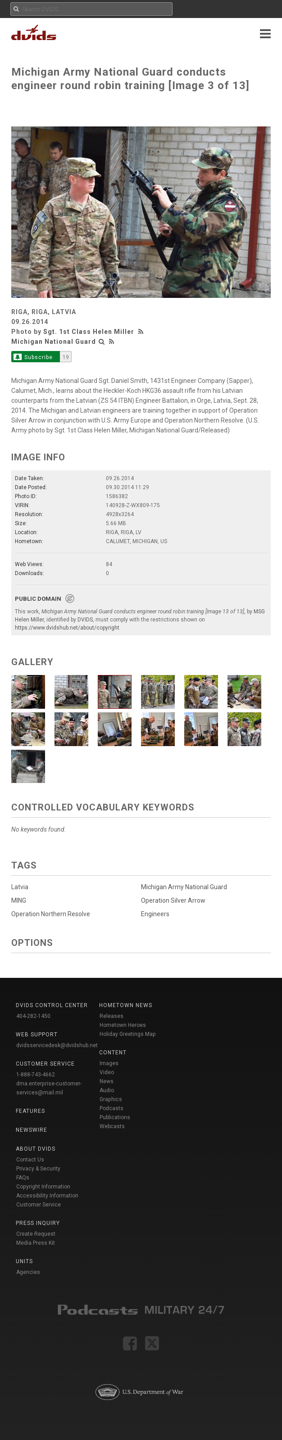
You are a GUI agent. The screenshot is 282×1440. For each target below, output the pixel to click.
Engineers (155, 914)
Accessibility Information (47, 1195)
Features (30, 1111)
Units (24, 1261)
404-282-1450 (33, 1016)
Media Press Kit (35, 1243)
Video (107, 1072)
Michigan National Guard (53, 341)
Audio (107, 1090)
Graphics (111, 1099)
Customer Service (38, 1205)
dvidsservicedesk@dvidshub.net (57, 1045)
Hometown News (125, 1005)
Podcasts (111, 1108)
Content (113, 1052)
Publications (115, 1117)
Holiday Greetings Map (128, 1034)
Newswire (31, 1130)
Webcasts (112, 1126)
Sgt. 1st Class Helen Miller (88, 331)
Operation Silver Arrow (173, 900)
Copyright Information (43, 1187)
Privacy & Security (38, 1169)
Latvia (19, 887)
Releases (111, 1016)
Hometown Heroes (123, 1025)
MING (18, 900)
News (107, 1081)
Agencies (28, 1272)
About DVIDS (35, 1149)
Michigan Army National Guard (184, 887)
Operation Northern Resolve (50, 914)
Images (109, 1063)
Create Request (35, 1234)
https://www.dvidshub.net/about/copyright (67, 628)
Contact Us (30, 1159)
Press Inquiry (38, 1223)
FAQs (22, 1177)
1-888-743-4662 (35, 1074)
